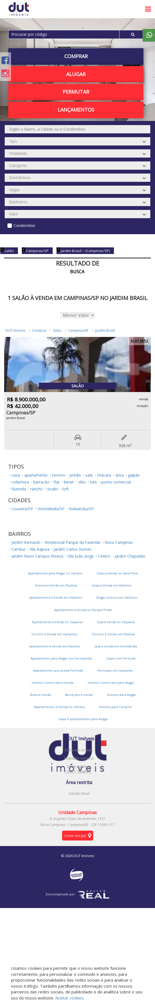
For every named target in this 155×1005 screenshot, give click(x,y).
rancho (36, 488)
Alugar (75, 74)
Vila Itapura (39, 549)
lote (93, 482)
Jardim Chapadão (130, 556)
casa (16, 475)
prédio (75, 475)
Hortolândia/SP (51, 508)
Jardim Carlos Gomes (73, 549)
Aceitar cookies (69, 998)
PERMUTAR (76, 91)
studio (52, 488)
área (120, 475)
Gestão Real (79, 793)
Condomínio (24, 225)
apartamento (36, 475)
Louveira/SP (22, 508)
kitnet (69, 482)
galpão (134, 475)
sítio (82, 482)
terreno (58, 475)
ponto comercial (116, 482)
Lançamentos (76, 109)
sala (89, 475)
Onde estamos (79, 766)
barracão (41, 482)
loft (66, 488)
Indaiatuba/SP (81, 508)
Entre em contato (79, 749)
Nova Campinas (119, 542)
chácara (104, 475)
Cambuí (18, 549)
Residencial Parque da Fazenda (72, 542)
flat (57, 482)
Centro (104, 556)
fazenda (19, 488)
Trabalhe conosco (79, 758)
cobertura (20, 482)
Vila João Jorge (81, 556)
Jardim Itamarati (26, 542)
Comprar (76, 56)
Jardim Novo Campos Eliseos (37, 556)
